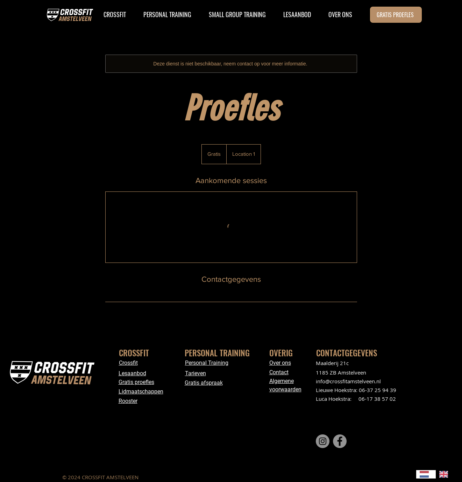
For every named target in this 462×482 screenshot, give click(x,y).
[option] (445, 474)
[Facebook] (340, 441)
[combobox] (426, 474)
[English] (445, 474)
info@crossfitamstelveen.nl (348, 381)
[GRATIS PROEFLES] (396, 15)
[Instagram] (322, 441)
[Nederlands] (426, 474)
